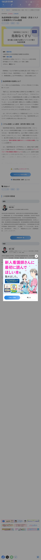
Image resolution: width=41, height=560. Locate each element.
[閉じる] (36, 256)
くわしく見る (12, 297)
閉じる (29, 297)
